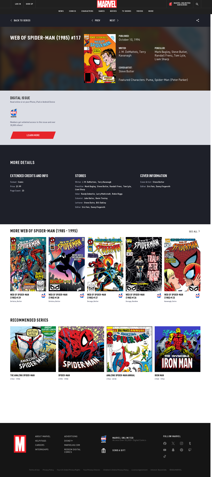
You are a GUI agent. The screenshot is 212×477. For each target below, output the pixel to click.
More (150, 11)
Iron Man (159, 408)
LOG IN (18, 4)
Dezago (90, 334)
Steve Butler (153, 65)
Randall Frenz (171, 65)
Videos (140, 11)
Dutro (174, 334)
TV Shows (126, 11)
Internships (42, 449)
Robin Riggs (117, 226)
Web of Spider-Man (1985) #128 (58, 329)
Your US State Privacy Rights (68, 470)
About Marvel (42, 436)
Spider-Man (64, 408)
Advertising (71, 436)
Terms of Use (34, 470)
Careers (40, 445)
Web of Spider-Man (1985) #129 (19, 329)
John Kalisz (89, 231)
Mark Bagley (136, 65)
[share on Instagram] (181, 443)
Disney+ (68, 441)
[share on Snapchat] (173, 450)
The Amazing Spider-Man (22, 408)
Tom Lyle (127, 219)
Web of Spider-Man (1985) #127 (96, 329)
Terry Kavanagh (98, 65)
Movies (113, 11)
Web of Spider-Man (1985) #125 (173, 329)
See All (194, 264)
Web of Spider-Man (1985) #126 (135, 329)
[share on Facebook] (164, 444)
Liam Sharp (143, 68)
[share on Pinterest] (181, 450)
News (61, 11)
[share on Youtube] (164, 450)
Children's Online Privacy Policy (115, 470)
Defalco (13, 334)
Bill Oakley (101, 235)
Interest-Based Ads (159, 470)
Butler (19, 334)
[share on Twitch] (189, 450)
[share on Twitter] (173, 443)
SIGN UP (29, 4)
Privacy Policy (48, 470)
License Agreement (140, 470)
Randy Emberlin (88, 226)
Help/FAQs (40, 441)
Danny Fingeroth (98, 240)
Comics (72, 11)
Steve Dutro (89, 235)
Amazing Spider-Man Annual (121, 408)
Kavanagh (167, 334)
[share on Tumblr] (189, 443)
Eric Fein (85, 240)
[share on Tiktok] (164, 456)
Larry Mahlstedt (103, 226)
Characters (87, 11)
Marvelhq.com (72, 445)
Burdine (135, 334)
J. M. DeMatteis (76, 65)
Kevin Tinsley (101, 231)
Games (102, 11)
